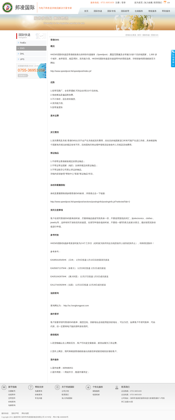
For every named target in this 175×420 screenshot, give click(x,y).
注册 (117, 2)
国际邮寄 (125, 11)
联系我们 (158, 2)
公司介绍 (65, 391)
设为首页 (138, 2)
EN (168, 3)
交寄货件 (11, 398)
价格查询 (11, 402)
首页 (86, 11)
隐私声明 (15, 413)
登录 (123, 2)
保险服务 (96, 391)
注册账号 (11, 391)
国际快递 (98, 11)
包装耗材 (96, 395)
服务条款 (5, 413)
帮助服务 (166, 11)
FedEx (23, 43)
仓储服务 (139, 11)
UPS (22, 59)
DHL (22, 54)
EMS (22, 48)
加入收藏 (148, 2)
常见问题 (38, 398)
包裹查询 (11, 405)
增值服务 (152, 11)
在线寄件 (11, 395)
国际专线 (111, 11)
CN (165, 3)
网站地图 (25, 413)
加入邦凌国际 (67, 398)
